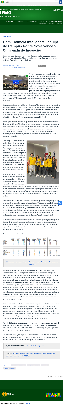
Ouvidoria (51, 24)
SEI (41, 21)
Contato (59, 24)
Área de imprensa (56, 21)
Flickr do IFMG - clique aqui (35, 346)
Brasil (7, 2)
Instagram (59, 10)
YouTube (54, 10)
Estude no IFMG (10, 21)
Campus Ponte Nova (33, 365)
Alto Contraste (32, 6)
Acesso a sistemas (32, 21)
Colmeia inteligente (10, 368)
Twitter (62, 10)
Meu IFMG (21, 21)
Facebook (56, 10)
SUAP (46, 21)
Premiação (44, 365)
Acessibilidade (20, 6)
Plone (28, 403)
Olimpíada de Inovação (18, 365)
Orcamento (42, 24)
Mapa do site (43, 6)
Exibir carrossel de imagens (23, 76)
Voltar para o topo (56, 376)
